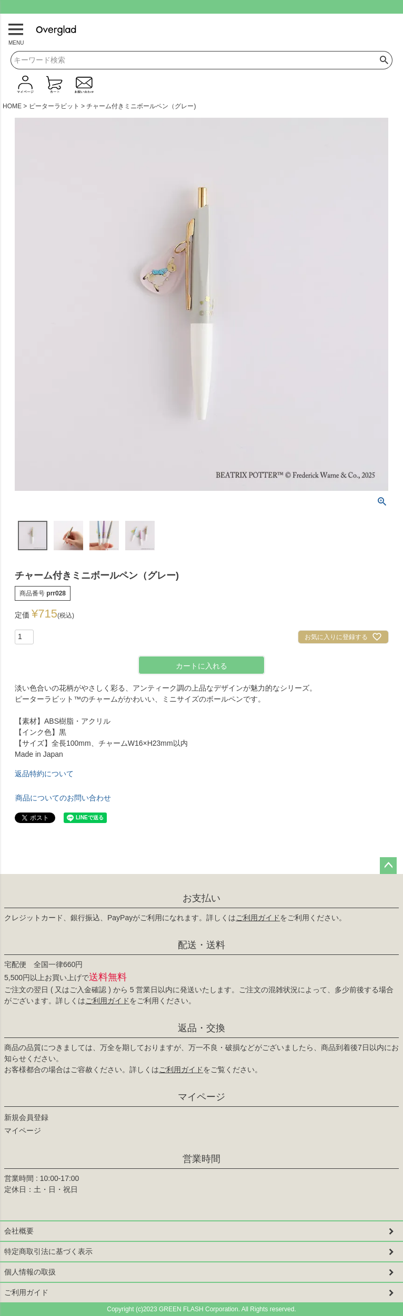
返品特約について (44, 773)
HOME (12, 106)
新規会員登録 (26, 1117)
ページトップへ (388, 865)
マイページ (201, 1097)
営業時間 (201, 1159)
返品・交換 (201, 1028)
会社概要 (19, 1231)
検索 (384, 60)
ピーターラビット (54, 106)
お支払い (201, 898)
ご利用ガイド (258, 917)
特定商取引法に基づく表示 (48, 1251)
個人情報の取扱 (30, 1272)
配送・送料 (201, 945)
